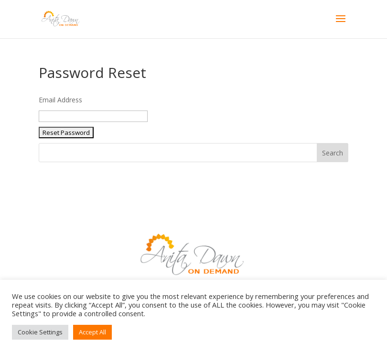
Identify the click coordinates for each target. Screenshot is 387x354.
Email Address (60, 99)
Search (332, 152)
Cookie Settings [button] (40, 332)
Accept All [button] (92, 332)
